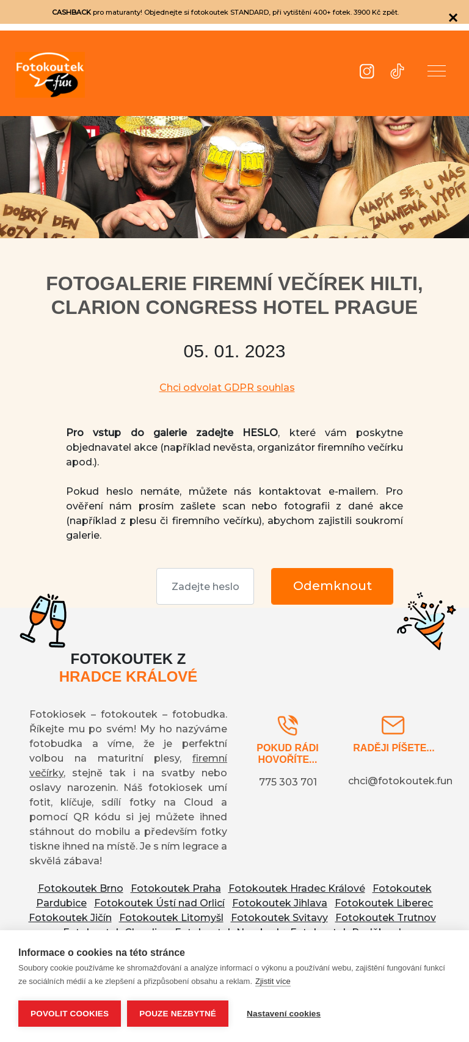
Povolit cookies (70, 1013)
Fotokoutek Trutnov (385, 918)
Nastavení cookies (284, 1013)
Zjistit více (273, 981)
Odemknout (332, 585)
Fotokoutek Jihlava (279, 903)
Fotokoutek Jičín (70, 918)
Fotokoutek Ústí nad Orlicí (159, 903)
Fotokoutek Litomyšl (171, 918)
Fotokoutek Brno (80, 888)
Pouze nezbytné (177, 1013)
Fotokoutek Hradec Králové (296, 888)
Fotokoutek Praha (176, 888)
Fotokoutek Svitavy (279, 918)
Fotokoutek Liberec (384, 903)
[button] (437, 73)
